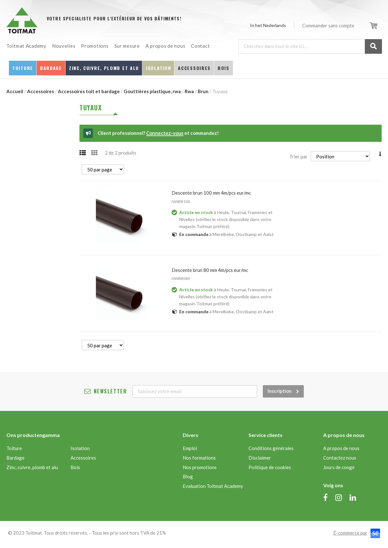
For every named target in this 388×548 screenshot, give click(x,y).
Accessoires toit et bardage (89, 91)
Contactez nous (339, 458)
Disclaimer (259, 458)
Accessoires (40, 91)
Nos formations (199, 458)
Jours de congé (339, 467)
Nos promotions (200, 467)
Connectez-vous (164, 133)
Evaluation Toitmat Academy (213, 486)
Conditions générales (271, 448)
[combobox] (310, 46)
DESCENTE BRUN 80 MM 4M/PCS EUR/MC (210, 270)
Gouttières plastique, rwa (152, 91)
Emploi (190, 448)
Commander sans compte (328, 25)
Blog (188, 476)
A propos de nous (341, 448)
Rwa (189, 91)
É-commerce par (350, 533)
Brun (203, 91)
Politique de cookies (269, 467)
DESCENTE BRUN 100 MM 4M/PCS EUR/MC (211, 193)
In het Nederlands (268, 25)
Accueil (14, 91)
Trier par (298, 156)
